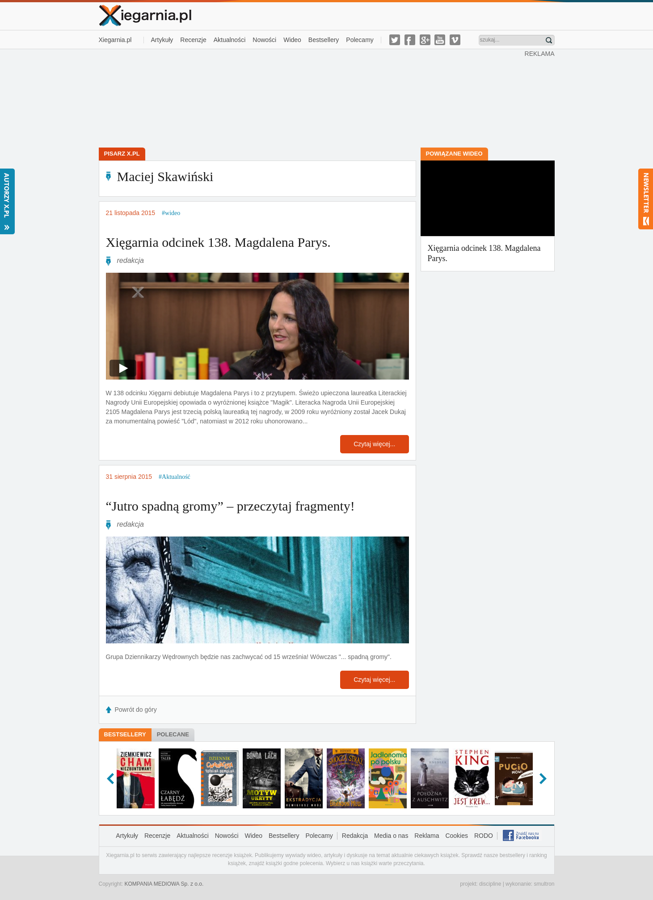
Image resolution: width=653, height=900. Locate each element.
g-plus (425, 39)
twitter (394, 39)
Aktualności (230, 39)
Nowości (264, 39)
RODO (483, 835)
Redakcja (355, 835)
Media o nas (391, 835)
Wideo (292, 39)
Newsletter (645, 199)
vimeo (455, 39)
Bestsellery (323, 39)
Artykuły (162, 39)
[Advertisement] (311, 97)
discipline (490, 884)
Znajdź (549, 40)
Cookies (456, 835)
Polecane (173, 734)
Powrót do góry (136, 709)
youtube (439, 39)
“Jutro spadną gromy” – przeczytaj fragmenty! (230, 506)
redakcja (130, 260)
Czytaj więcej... (374, 444)
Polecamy (359, 39)
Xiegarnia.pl (115, 39)
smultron (544, 884)
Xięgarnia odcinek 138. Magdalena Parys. (218, 242)
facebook (409, 39)
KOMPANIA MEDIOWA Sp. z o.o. (164, 884)
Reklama (426, 835)
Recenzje (193, 39)
